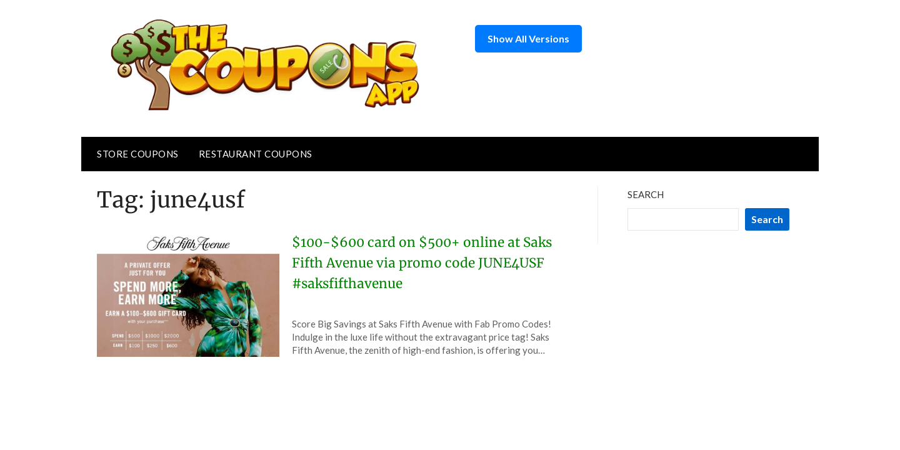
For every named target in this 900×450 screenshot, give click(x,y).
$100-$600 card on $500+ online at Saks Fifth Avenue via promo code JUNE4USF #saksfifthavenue (412, 262)
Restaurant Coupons (255, 153)
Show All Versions (528, 38)
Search (646, 194)
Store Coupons (138, 153)
